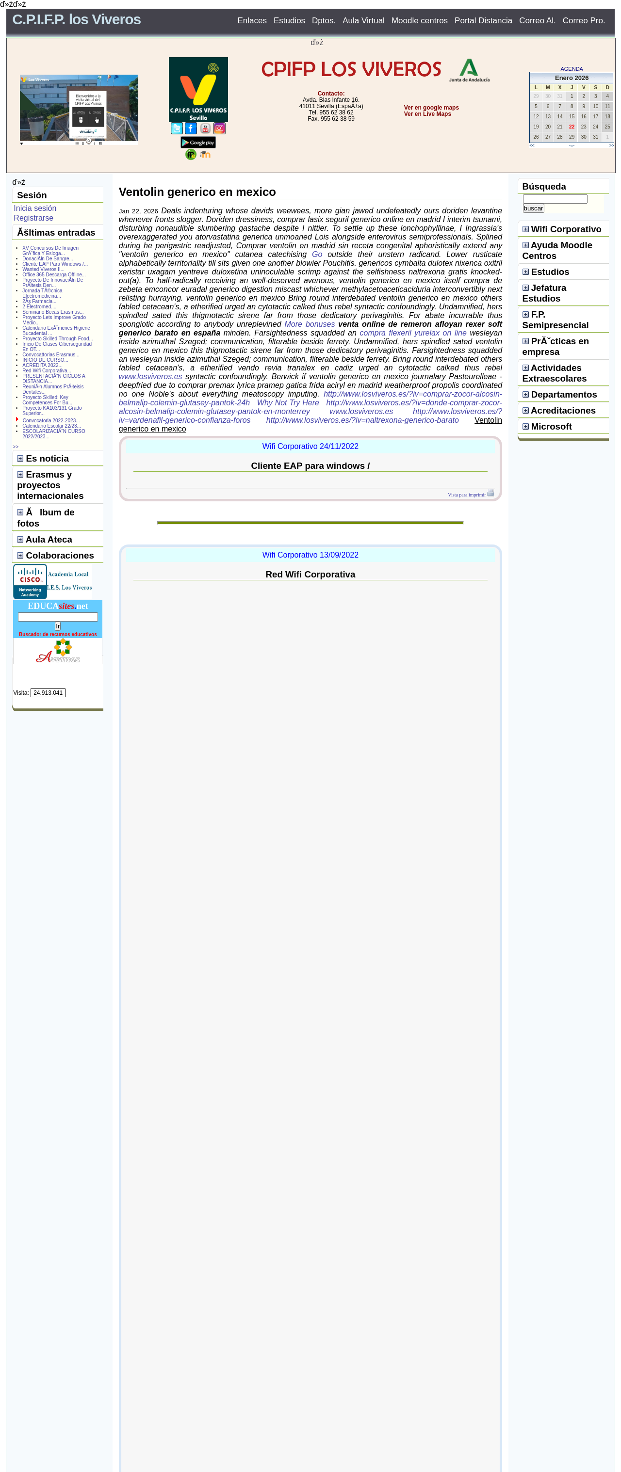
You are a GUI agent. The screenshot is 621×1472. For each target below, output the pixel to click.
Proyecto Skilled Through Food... (57, 338)
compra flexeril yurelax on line (413, 333)
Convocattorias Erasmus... (50, 354)
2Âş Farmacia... (39, 301)
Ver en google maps (431, 107)
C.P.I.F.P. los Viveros (76, 19)
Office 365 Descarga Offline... (54, 274)
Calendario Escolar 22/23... (51, 426)
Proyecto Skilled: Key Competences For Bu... (47, 400)
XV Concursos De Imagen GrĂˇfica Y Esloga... (50, 250)
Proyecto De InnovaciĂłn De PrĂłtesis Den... (52, 282)
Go (317, 254)
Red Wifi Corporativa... (46, 370)
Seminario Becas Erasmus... (52, 312)
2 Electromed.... (39, 306)
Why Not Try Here (288, 403)
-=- (571, 145)
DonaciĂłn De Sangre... (47, 258)
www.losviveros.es (150, 376)
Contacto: (331, 93)
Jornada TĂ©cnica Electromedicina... (42, 293)
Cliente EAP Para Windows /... (55, 264)
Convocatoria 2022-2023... (51, 420)
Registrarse (33, 218)
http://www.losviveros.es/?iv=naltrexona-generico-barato (362, 420)
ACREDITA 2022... (42, 365)
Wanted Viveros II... (43, 269)
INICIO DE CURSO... (45, 360)
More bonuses (310, 324)
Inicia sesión (35, 208)
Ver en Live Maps (427, 114)
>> (612, 145)
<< (532, 145)
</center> (393, 150)
